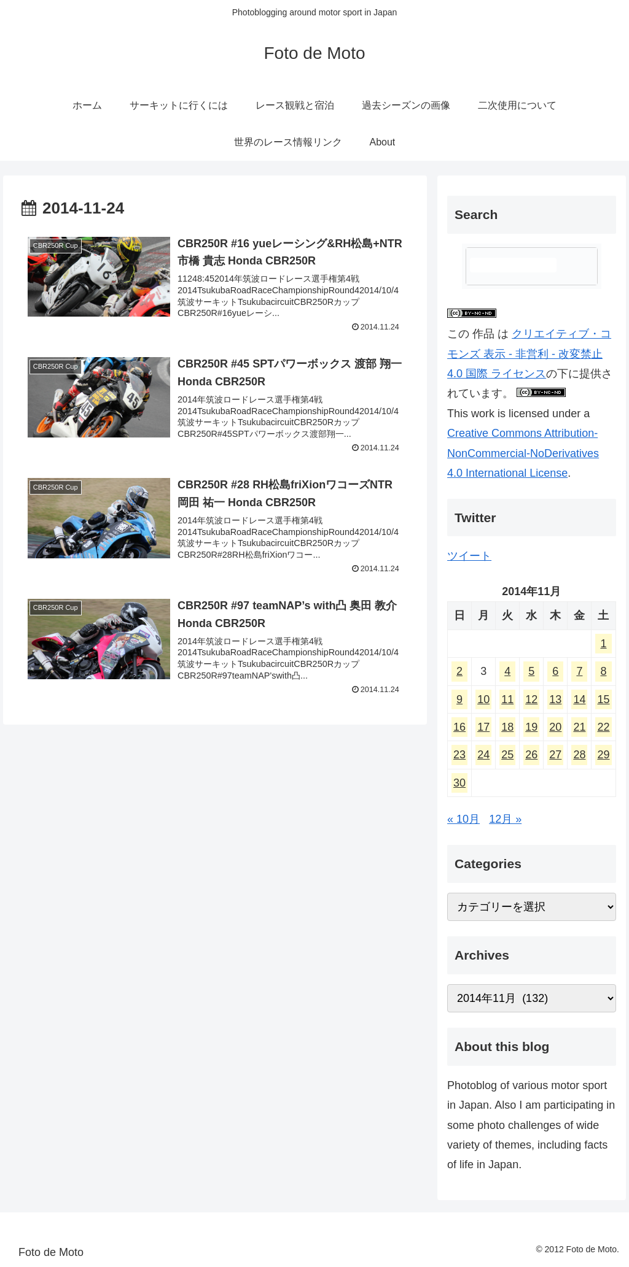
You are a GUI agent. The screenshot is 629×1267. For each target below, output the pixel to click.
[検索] (513, 265)
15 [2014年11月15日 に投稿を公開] (603, 699)
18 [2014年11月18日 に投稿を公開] (507, 727)
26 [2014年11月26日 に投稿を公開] (531, 755)
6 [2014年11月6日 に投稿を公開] (555, 671)
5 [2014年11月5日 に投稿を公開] (531, 671)
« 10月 (463, 819)
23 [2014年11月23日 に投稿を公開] (459, 755)
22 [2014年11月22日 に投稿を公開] (603, 727)
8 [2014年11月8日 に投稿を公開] (603, 671)
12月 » (505, 819)
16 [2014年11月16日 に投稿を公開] (459, 727)
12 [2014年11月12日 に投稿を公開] (531, 699)
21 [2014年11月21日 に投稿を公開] (579, 727)
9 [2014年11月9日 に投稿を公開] (459, 699)
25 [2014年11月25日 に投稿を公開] (507, 755)
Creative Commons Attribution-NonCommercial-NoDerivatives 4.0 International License (523, 453)
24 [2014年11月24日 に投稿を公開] (483, 755)
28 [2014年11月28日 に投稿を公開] (579, 755)
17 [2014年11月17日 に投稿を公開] (483, 727)
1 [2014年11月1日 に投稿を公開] (603, 643)
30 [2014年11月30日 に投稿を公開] (459, 783)
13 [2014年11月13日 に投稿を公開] (555, 699)
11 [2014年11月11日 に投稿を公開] (507, 699)
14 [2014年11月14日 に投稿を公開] (579, 699)
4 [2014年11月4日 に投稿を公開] (507, 671)
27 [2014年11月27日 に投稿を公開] (555, 755)
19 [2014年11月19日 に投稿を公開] (531, 727)
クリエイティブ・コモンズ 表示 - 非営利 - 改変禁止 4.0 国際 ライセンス (529, 354)
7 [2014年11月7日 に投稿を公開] (579, 671)
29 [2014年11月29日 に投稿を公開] (603, 755)
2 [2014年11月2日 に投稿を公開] (459, 671)
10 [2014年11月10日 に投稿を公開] (483, 699)
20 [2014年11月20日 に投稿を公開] (555, 727)
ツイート (469, 556)
